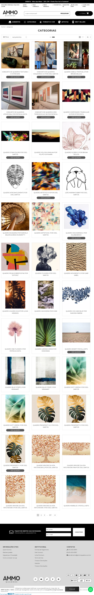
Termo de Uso (39, 558)
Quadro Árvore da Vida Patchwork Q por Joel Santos (46, 466)
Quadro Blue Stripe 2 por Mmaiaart (15, 388)
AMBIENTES (14, 22)
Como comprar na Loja (10, 558)
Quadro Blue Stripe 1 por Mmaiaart (46, 388)
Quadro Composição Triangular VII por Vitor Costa (76, 113)
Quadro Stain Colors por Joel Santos (15, 153)
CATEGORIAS (30, 22)
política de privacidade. (55, 590)
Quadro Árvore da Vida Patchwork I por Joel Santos (45, 507)
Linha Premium (39, 555)
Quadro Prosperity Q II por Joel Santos (46, 426)
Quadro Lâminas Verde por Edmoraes (45, 350)
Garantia (37, 563)
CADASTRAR (79, 532)
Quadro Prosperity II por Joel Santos (76, 426)
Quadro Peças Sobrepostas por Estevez (15, 274)
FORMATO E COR (47, 22)
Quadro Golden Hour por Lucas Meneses (15, 312)
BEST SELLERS (78, 22)
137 (50, 515)
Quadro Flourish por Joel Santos (45, 274)
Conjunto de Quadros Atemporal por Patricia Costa (15, 113)
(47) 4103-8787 (72, 549)
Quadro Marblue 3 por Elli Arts (76, 506)
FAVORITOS (57, 5)
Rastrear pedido (7, 552)
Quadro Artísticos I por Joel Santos (45, 234)
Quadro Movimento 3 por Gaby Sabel (76, 274)
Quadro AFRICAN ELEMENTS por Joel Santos (15, 193)
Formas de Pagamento (42, 549)
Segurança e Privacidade (10, 555)
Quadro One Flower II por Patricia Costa (15, 350)
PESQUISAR (65, 13)
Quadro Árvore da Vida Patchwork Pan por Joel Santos (76, 466)
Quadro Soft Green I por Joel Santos (15, 426)
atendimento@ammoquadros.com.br (79, 555)
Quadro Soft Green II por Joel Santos (76, 388)
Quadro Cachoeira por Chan (45, 311)
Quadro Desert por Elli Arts (76, 349)
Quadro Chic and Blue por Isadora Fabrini (76, 312)
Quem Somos (7, 549)
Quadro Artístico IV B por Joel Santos (46, 193)
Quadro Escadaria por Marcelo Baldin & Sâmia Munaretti (15, 234)
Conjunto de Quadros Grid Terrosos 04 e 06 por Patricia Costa (45, 113)
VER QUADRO (15, 77)
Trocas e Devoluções (41, 560)
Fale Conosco (39, 552)
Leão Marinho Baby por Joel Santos (76, 193)
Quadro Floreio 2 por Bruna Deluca (76, 153)
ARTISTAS (63, 22)
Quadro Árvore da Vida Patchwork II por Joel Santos (15, 507)
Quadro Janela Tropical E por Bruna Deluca (76, 73)
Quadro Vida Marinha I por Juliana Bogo (76, 234)
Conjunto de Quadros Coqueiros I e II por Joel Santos (45, 73)
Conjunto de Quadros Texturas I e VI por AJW (15, 73)
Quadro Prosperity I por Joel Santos (15, 466)
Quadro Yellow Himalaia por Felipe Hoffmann (45, 153)
